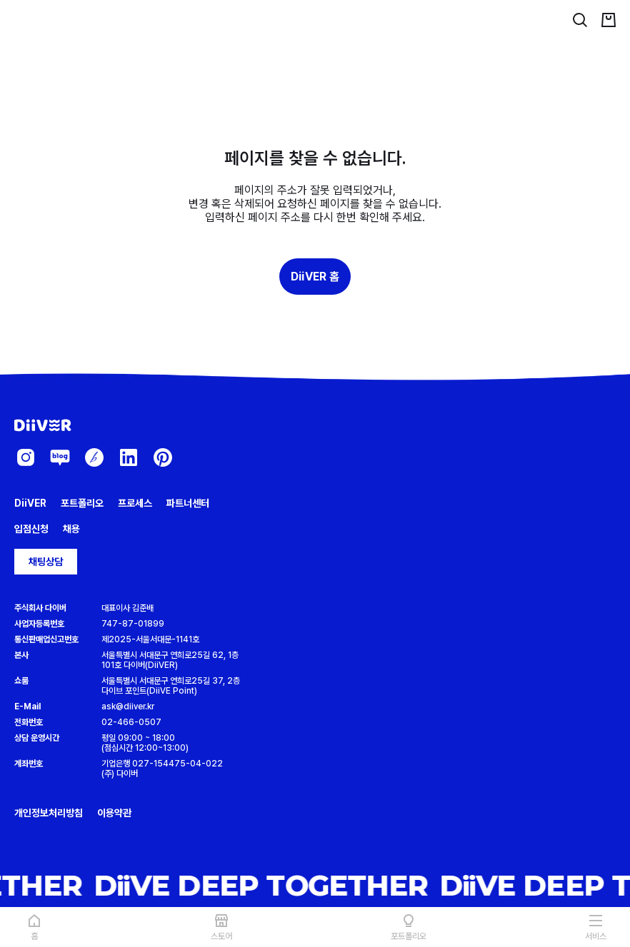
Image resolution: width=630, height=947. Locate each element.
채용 (71, 529)
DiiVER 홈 (315, 276)
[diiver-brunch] (94, 457)
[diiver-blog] (60, 457)
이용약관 (114, 813)
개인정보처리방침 (48, 813)
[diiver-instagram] (25, 457)
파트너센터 (187, 503)
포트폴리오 (82, 503)
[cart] (608, 20)
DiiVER (30, 503)
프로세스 (135, 503)
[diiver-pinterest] (162, 457)
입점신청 (31, 529)
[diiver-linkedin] (128, 457)
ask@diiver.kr (127, 706)
